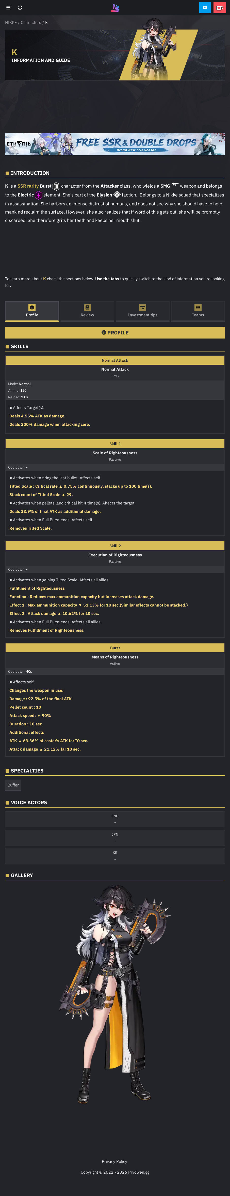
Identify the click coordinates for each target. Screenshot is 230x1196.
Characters (31, 22)
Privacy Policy (114, 1161)
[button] (205, 7)
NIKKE (11, 22)
